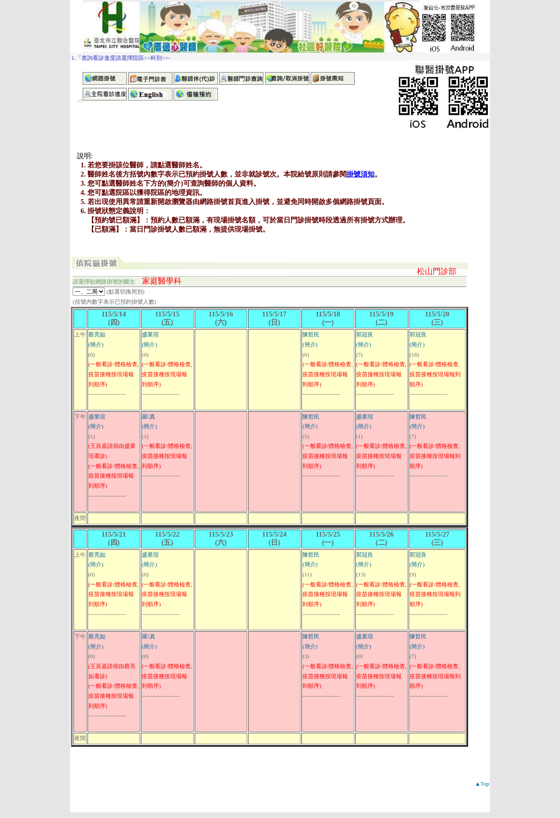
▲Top (482, 783)
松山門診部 (436, 271)
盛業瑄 (150, 334)
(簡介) (96, 344)
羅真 (148, 416)
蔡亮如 (96, 334)
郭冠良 (364, 334)
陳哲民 (310, 334)
